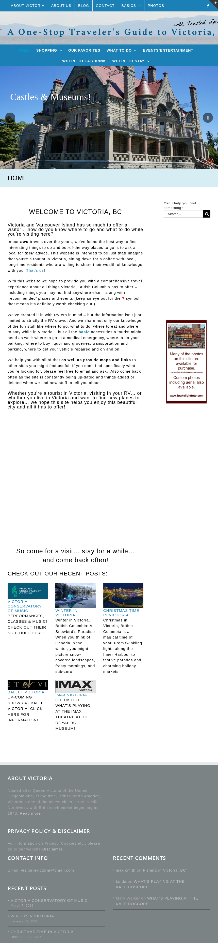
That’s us (35, 270)
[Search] (206, 214)
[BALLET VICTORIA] (28, 685)
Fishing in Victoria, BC (164, 870)
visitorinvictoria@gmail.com (47, 870)
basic (84, 332)
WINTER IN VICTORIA (66, 612)
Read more (30, 813)
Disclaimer (52, 849)
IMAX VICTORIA (71, 695)
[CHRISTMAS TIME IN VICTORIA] (123, 595)
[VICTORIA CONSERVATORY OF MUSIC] (28, 591)
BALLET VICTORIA (26, 692)
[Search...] (183, 214)
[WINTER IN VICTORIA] (75, 595)
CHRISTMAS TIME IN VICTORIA (121, 612)
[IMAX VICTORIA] (75, 686)
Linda (121, 881)
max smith (126, 870)
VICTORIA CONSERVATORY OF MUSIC (25, 606)
